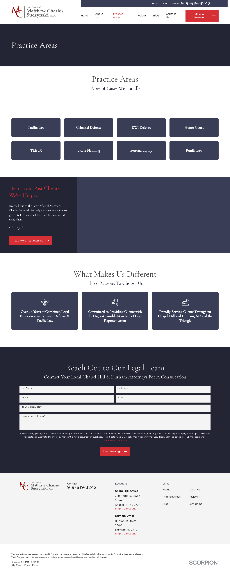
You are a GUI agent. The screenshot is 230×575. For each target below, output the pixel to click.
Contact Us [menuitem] (171, 15)
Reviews (193, 496)
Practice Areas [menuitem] (118, 15)
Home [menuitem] (85, 15)
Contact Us (195, 503)
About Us (194, 489)
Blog (166, 503)
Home (166, 489)
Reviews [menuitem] (141, 15)
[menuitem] (16, 565)
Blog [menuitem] (156, 15)
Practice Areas (171, 496)
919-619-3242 (195, 4)
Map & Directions (125, 508)
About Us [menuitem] (99, 15)
